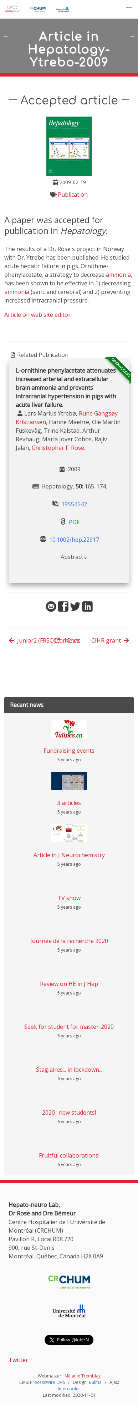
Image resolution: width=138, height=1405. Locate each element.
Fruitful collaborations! (69, 1155)
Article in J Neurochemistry (69, 855)
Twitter (18, 1360)
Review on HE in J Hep (69, 984)
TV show (69, 898)
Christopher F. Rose (58, 448)
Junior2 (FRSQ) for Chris (45, 640)
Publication (73, 194)
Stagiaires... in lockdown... (69, 1070)
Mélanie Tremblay (83, 1376)
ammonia (118, 275)
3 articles (69, 803)
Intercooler (69, 1389)
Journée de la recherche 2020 (69, 941)
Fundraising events (69, 751)
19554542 (74, 504)
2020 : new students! (69, 1112)
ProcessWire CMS (47, 1382)
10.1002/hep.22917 (74, 540)
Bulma (95, 1382)
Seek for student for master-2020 (69, 1027)
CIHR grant (110, 640)
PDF (74, 522)
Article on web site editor (37, 315)
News (67, 640)
